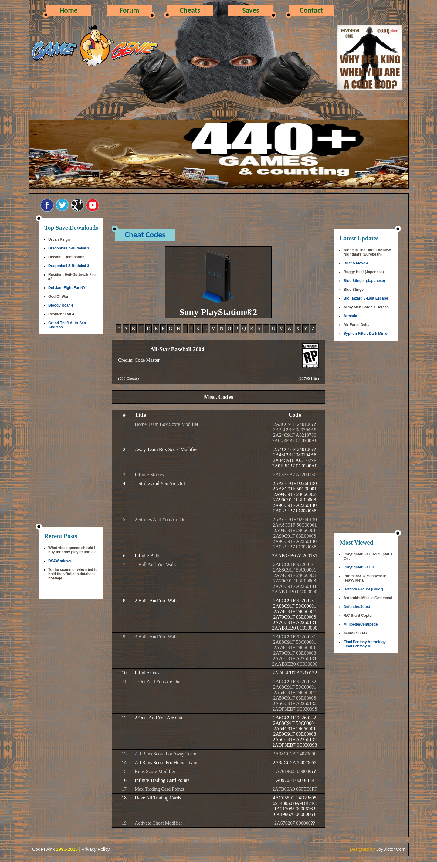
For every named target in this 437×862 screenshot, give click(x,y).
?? (314, 424)
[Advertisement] (70, 431)
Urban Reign (59, 239)
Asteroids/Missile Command (368, 598)
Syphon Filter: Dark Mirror (366, 333)
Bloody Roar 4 (60, 305)
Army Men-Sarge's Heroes (366, 307)
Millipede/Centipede (361, 624)
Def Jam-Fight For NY (67, 288)
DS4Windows (59, 561)
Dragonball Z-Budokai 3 (68, 248)
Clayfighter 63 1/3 (359, 567)
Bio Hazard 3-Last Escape (366, 298)
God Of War (58, 296)
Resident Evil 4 (61, 314)
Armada (350, 316)
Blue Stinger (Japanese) (364, 281)
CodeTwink (43, 849)
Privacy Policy (95, 849)
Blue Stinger (354, 289)
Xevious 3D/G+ (356, 633)
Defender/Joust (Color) (363, 589)
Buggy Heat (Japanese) (364, 272)
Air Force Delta (356, 325)
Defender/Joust (357, 607)
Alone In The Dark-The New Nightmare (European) (367, 252)
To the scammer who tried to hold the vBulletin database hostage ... (72, 574)
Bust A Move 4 (356, 263)
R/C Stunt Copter (358, 615)
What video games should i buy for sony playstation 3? (72, 550)
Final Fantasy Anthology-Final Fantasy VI (365, 644)
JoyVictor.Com (390, 849)
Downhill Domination (66, 257)
